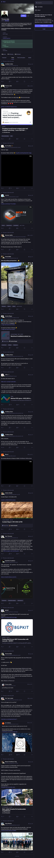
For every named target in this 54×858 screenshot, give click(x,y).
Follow (23, 15)
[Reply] (2, 81)
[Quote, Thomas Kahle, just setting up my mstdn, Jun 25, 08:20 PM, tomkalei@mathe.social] (17, 686)
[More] (32, 81)
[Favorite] (17, 81)
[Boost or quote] (10, 81)
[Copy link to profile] (28, 15)
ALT (31, 222)
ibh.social (7, 20)
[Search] (44, 2)
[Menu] (31, 15)
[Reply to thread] (2, 367)
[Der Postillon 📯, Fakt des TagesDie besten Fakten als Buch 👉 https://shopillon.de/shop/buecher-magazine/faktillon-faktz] (17, 166)
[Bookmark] (24, 81)
